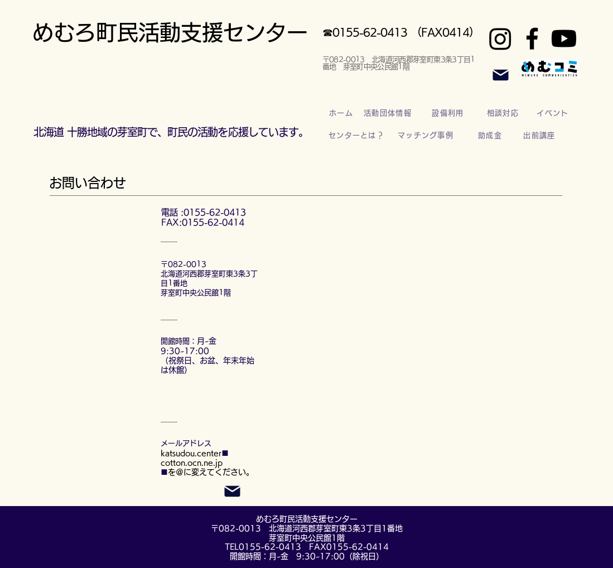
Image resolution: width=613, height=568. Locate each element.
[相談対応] (504, 113)
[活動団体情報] (389, 113)
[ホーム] (342, 113)
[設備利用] (449, 113)
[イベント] (554, 113)
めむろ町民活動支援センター (170, 32)
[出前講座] (540, 135)
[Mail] (501, 74)
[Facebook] (532, 38)
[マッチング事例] (427, 135)
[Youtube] (563, 38)
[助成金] (491, 135)
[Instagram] (500, 38)
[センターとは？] (357, 135)
